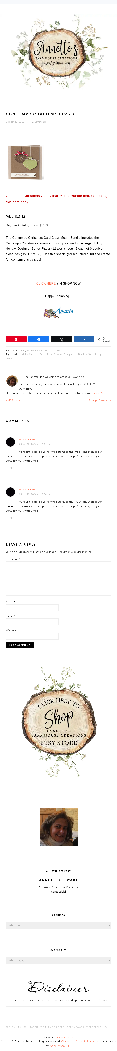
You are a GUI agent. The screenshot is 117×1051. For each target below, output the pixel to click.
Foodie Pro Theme (41, 1027)
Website (11, 630)
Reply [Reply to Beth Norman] (10, 468)
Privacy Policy (64, 1036)
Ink (37, 354)
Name (10, 601)
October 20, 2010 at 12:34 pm (34, 444)
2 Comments (39, 121)
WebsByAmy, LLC (60, 1045)
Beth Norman (26, 439)
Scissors (57, 354)
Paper (43, 354)
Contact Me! (58, 891)
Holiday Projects (35, 350)
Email (10, 616)
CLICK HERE (46, 283)
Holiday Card (27, 354)
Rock (49, 354)
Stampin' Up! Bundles (75, 354)
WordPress (93, 1027)
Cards (22, 350)
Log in (107, 1027)
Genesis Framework (71, 1027)
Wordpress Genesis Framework (81, 1041)
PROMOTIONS (52, 350)
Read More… (100, 393)
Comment (13, 559)
